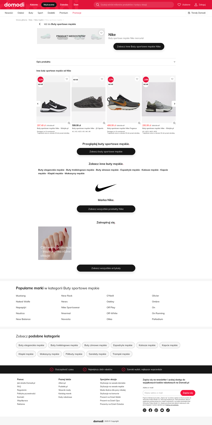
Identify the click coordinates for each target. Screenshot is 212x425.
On (153, 307)
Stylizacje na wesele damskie (112, 383)
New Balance (23, 319)
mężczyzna (49, 4)
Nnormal (66, 313)
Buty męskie (39, 20)
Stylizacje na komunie (109, 393)
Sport (40, 13)
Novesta (66, 319)
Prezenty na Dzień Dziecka (112, 404)
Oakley (110, 301)
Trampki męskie (121, 353)
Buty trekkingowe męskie (80, 169)
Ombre (155, 301)
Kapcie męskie (170, 345)
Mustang (21, 295)
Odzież (21, 13)
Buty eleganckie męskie (51, 169)
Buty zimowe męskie (107, 169)
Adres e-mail (148, 387)
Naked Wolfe (23, 301)
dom (76, 4)
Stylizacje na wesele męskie (112, 386)
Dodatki (51, 13)
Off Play (111, 307)
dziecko (64, 4)
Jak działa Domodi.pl (26, 383)
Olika (109, 319)
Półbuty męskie (74, 353)
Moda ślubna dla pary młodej (113, 390)
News (64, 301)
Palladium (157, 319)
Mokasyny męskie (75, 173)
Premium (64, 13)
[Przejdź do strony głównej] (14, 5)
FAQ (19, 386)
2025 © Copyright (111, 421)
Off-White (112, 313)
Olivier (155, 295)
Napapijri (21, 307)
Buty (31, 13)
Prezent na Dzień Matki (110, 397)
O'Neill (110, 295)
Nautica (20, 313)
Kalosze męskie (150, 169)
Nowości (9, 13)
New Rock (66, 295)
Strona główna (21, 20)
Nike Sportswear (70, 307)
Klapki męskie (55, 173)
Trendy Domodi (196, 13)
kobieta (34, 4)
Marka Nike (106, 200)
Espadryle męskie (130, 169)
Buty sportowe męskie (54, 20)
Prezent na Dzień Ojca (110, 400)
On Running (158, 313)
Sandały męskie (97, 353)
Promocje (77, 13)
